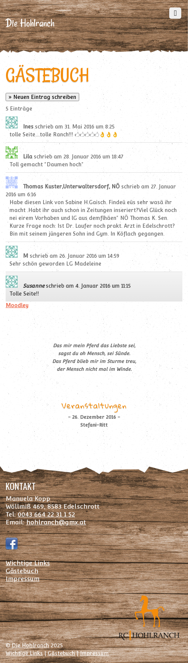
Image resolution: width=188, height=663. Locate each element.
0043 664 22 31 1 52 (46, 514)
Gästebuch (22, 571)
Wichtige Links (28, 563)
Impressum (22, 578)
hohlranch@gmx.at (56, 522)
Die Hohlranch (30, 645)
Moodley (17, 305)
